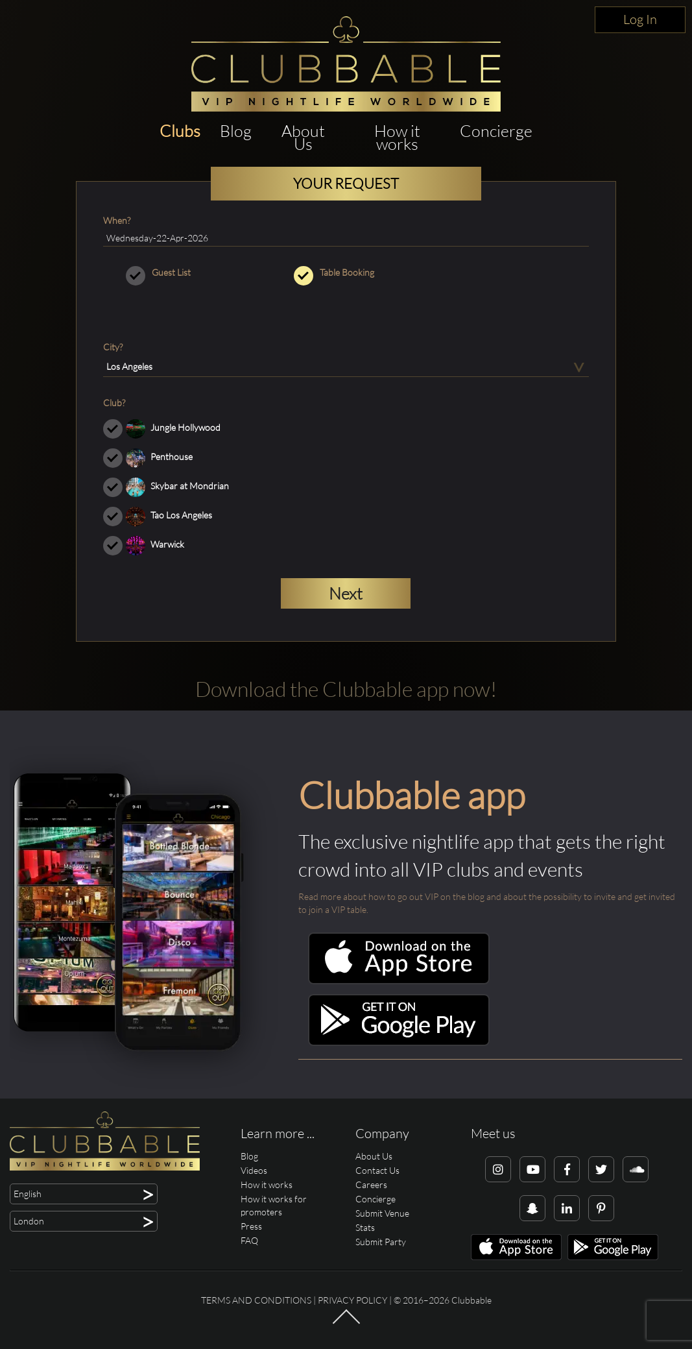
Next (346, 593)
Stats (365, 1227)
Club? (114, 402)
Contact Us (377, 1170)
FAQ (249, 1240)
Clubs (180, 131)
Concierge (496, 131)
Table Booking (346, 272)
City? (113, 346)
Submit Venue (382, 1213)
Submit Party (380, 1241)
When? (116, 220)
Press (251, 1226)
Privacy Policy (352, 1300)
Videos (254, 1170)
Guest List (178, 272)
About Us (303, 137)
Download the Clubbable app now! (346, 688)
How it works (397, 137)
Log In (640, 19)
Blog (236, 131)
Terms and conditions (256, 1300)
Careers (371, 1184)
